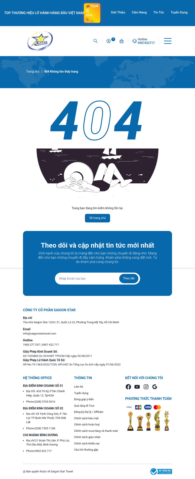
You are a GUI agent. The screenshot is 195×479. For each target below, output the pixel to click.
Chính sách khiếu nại (86, 443)
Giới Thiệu (118, 12)
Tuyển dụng (81, 393)
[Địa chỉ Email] (97, 279)
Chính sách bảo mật (86, 418)
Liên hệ (78, 386)
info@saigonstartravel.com (39, 333)
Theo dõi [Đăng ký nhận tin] (129, 278)
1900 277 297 (32, 344)
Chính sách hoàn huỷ (87, 424)
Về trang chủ (97, 218)
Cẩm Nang (139, 12)
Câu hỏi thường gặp (86, 449)
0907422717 (146, 42)
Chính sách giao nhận (87, 437)
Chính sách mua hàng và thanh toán (96, 430)
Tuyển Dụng (179, 12)
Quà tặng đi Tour (84, 405)
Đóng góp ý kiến (84, 399)
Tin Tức (158, 12)
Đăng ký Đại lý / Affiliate (88, 411)
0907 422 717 (50, 344)
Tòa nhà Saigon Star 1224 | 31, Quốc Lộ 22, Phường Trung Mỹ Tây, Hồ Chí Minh (71, 322)
